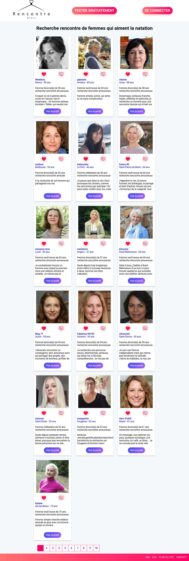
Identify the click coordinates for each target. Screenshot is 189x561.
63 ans (92, 421)
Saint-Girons (125, 336)
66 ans (146, 167)
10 (96, 548)
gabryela (81, 79)
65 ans (90, 82)
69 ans (142, 252)
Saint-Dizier (41, 421)
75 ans (54, 506)
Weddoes (40, 79)
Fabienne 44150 (85, 333)
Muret (122, 421)
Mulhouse (40, 167)
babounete (82, 164)
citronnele (124, 333)
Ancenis (81, 336)
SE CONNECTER (157, 11)
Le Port (81, 167)
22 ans (52, 421)
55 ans (137, 336)
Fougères (82, 421)
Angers (81, 252)
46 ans (90, 167)
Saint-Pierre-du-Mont (130, 167)
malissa (39, 164)
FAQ (148, 557)
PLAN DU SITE (166, 557)
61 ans (130, 421)
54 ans (46, 336)
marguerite (83, 418)
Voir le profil (52, 111)
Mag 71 (39, 333)
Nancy (38, 82)
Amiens (81, 82)
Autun (38, 336)
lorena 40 (124, 164)
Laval (38, 252)
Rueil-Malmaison (128, 252)
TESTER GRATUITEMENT (94, 11)
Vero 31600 (125, 418)
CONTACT (181, 557)
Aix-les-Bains (42, 506)
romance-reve (42, 249)
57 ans (89, 252)
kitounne (123, 249)
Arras (122, 82)
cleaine (123, 79)
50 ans (47, 82)
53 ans (50, 167)
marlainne (82, 249)
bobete (39, 503)
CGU (154, 557)
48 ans (130, 82)
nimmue (39, 418)
